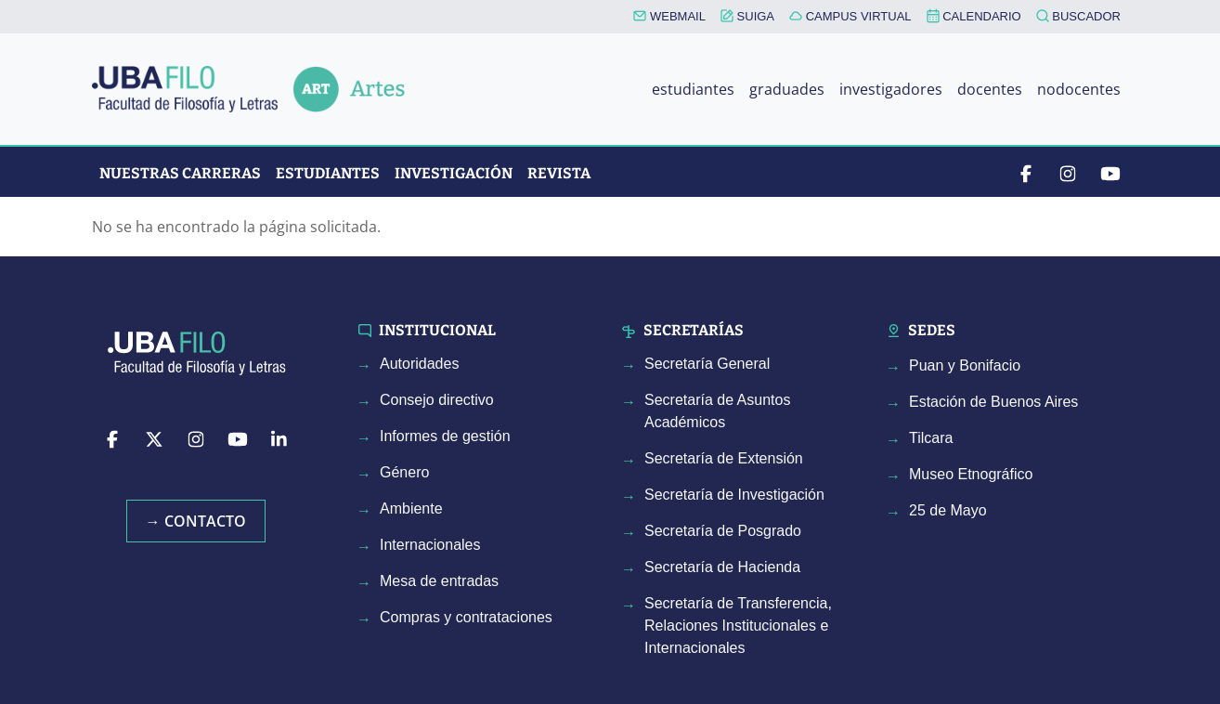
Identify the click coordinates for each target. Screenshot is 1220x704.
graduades (786, 89)
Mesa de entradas (439, 581)
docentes (989, 89)
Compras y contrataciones (466, 617)
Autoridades (419, 364)
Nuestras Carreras (180, 173)
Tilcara (931, 438)
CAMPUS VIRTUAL (850, 16)
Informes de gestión (445, 436)
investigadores (890, 89)
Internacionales (430, 545)
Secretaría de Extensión (723, 458)
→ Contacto (196, 521)
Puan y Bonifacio (964, 365)
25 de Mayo (948, 510)
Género (404, 472)
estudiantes (693, 89)
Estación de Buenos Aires (993, 402)
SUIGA (747, 16)
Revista (559, 173)
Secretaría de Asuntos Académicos (717, 411)
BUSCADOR (1078, 16)
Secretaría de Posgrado (722, 531)
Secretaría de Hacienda (722, 567)
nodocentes (1079, 89)
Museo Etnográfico (970, 474)
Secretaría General (707, 364)
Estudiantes (328, 173)
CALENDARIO (974, 15)
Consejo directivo (437, 400)
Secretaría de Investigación (734, 494)
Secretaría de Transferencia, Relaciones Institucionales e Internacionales (738, 625)
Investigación (454, 173)
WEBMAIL (669, 16)
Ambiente (411, 508)
